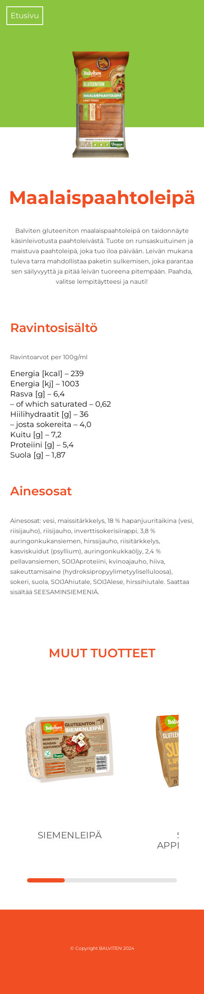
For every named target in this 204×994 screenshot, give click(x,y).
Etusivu (25, 15)
